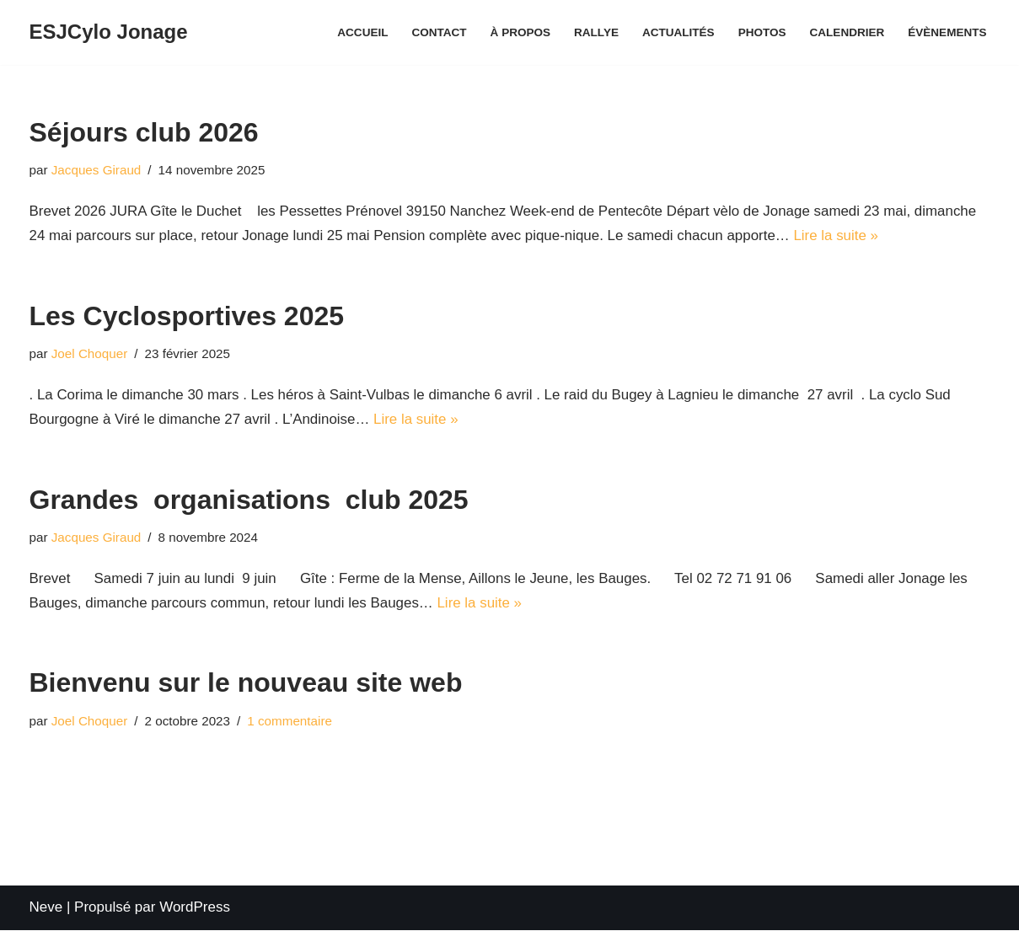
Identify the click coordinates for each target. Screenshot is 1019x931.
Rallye (594, 32)
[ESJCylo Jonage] (108, 32)
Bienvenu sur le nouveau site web (246, 684)
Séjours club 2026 (144, 132)
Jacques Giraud (96, 170)
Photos (761, 32)
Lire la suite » (839, 235)
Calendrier (846, 32)
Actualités (677, 32)
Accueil (360, 32)
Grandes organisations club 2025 (249, 499)
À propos (519, 32)
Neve (46, 908)
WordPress (194, 908)
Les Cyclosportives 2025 (187, 316)
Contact (437, 32)
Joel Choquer (89, 354)
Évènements (947, 32)
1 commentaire (290, 721)
